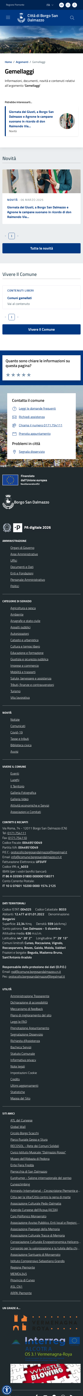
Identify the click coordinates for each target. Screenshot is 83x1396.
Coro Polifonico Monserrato (28, 1216)
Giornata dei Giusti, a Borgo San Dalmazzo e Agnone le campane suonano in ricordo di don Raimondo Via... (31, 118)
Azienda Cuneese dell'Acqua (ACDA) (34, 1209)
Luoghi (14, 779)
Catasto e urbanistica (24, 640)
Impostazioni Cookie (23, 1072)
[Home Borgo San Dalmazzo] (39, 18)
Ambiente (16, 614)
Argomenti (22, 62)
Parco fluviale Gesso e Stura (29, 1139)
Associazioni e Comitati (25, 811)
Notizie (15, 719)
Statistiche (17, 1092)
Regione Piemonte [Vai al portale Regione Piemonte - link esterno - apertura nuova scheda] (15, 5)
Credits (15, 1079)
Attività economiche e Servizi (29, 805)
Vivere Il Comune (41, 329)
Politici (14, 586)
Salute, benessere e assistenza (30, 678)
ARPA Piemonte (21, 1293)
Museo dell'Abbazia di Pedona (30, 1158)
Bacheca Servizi (20, 1047)
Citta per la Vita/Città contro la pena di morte (40, 1197)
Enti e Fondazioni (21, 573)
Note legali (17, 1066)
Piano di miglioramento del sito (30, 1015)
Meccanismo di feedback (26, 1008)
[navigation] (8, 17)
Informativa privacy (23, 1060)
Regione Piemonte (22, 1267)
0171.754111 (16, 833)
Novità (12, 200)
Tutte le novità (41, 248)
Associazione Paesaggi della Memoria (35, 1229)
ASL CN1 (16, 1286)
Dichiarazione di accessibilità (29, 1002)
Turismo (15, 691)
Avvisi (14, 751)
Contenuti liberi (20, 290)
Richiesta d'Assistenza (25, 1040)
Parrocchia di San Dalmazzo (28, 1171)
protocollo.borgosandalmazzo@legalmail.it (39, 852)
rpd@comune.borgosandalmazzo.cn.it (36, 971)
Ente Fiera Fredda (22, 1165)
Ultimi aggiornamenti (24, 1085)
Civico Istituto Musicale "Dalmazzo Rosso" (38, 1152)
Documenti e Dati (21, 566)
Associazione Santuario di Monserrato (35, 1254)
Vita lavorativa (20, 697)
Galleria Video (19, 799)
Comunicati (17, 725)
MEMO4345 (18, 1273)
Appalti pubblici (20, 627)
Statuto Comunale (22, 1053)
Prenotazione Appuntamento (29, 1028)
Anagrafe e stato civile (25, 620)
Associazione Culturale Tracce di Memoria (37, 1235)
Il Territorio (17, 786)
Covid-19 (16, 732)
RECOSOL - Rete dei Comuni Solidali (34, 1145)
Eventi (14, 773)
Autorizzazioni (19, 633)
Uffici (13, 560)
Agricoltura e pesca (23, 608)
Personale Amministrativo (27, 579)
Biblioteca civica (20, 745)
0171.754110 (17, 837)
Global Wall (18, 1126)
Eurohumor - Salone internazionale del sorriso (40, 1177)
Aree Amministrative (24, 554)
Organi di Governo (22, 547)
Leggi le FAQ (18, 1021)
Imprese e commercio (24, 665)
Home (8, 62)
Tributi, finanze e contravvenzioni (32, 684)
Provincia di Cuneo (22, 1280)
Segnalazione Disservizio (26, 1034)
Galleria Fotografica (23, 792)
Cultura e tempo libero (25, 646)
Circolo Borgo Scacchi (24, 1133)
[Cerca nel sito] (72, 18)
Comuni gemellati (19, 298)
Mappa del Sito (20, 1098)
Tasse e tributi (19, 738)
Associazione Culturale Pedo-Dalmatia (35, 1203)
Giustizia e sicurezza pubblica (29, 659)
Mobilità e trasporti (22, 672)
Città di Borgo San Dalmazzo (42, 17)
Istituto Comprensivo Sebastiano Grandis (37, 1261)
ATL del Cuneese (21, 1120)
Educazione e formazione (27, 652)
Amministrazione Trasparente (29, 996)
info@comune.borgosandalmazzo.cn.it (36, 857)
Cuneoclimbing (20, 1184)
